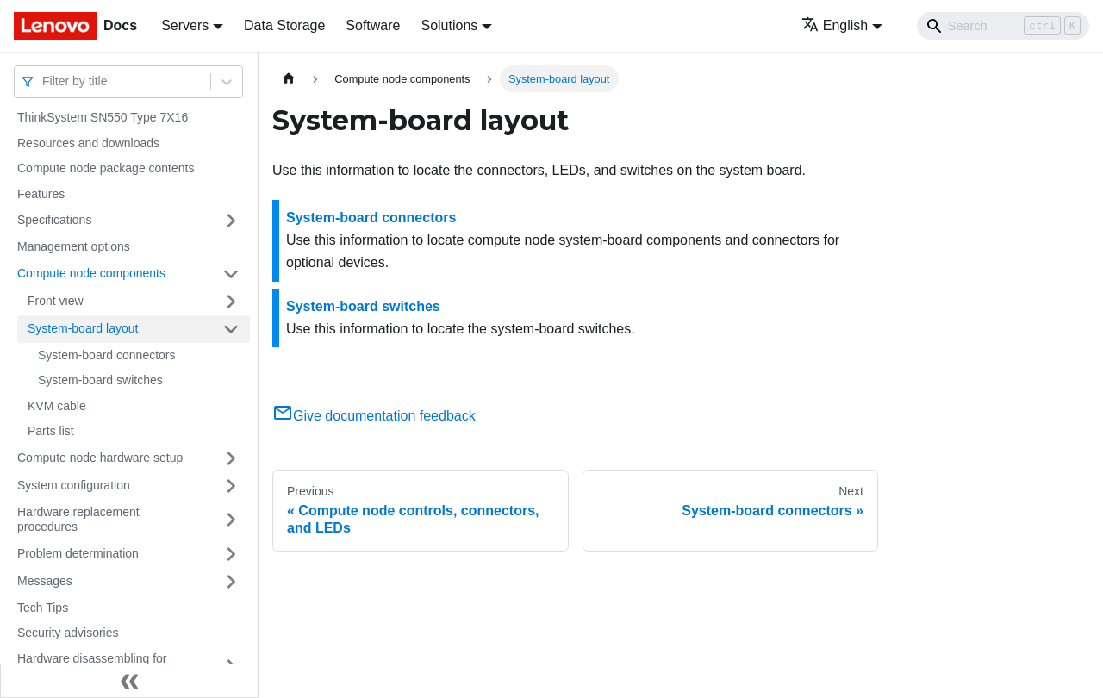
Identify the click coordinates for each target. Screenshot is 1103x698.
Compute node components (91, 273)
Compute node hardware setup (100, 457)
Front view (56, 301)
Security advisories (68, 632)
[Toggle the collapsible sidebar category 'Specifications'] (231, 220)
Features (41, 194)
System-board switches (100, 380)
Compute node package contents (105, 168)
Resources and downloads (88, 143)
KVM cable (57, 406)
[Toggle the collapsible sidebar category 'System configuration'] (231, 486)
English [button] (834, 25)
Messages (44, 581)
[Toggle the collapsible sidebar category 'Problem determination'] (231, 554)
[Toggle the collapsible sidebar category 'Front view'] (231, 301)
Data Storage (284, 25)
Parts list (51, 431)
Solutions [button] (449, 25)
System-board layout (83, 328)
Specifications (54, 220)
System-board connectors (107, 355)
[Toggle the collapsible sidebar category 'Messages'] (231, 581)
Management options (73, 246)
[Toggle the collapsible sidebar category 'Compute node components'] (231, 274)
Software (373, 25)
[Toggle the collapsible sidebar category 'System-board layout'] (231, 329)
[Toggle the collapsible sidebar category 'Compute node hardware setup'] (231, 458)
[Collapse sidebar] (129, 681)
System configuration (73, 485)
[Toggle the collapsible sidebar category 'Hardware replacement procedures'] (231, 520)
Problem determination (78, 553)
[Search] (1003, 26)
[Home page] (288, 78)
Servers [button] (185, 25)
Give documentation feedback (374, 415)
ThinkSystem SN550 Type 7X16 (102, 117)
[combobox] (44, 81)
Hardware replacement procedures (78, 519)
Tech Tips (42, 607)
